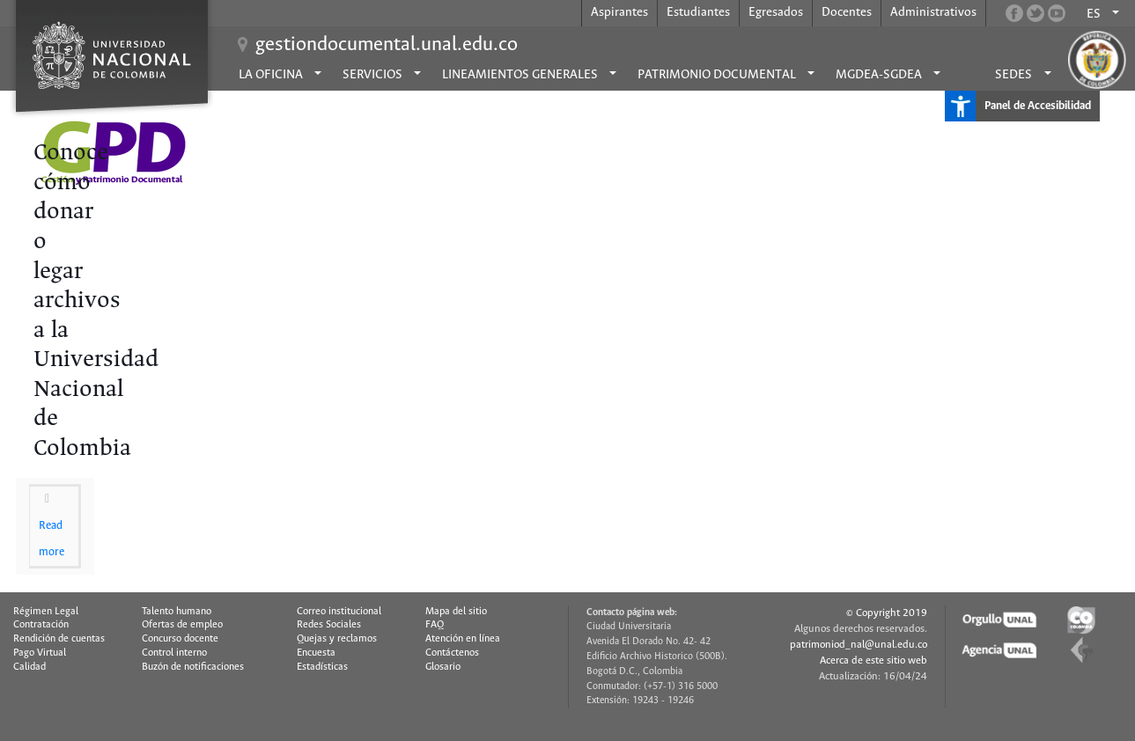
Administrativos (933, 12)
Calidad (29, 667)
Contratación (41, 625)
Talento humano (176, 611)
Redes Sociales (329, 625)
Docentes (847, 12)
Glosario (443, 667)
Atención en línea (462, 639)
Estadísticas (322, 667)
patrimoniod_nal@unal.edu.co (858, 644)
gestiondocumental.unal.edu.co (386, 44)
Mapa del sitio (456, 611)
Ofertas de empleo (182, 625)
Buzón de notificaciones (193, 667)
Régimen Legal (45, 611)
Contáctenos (452, 653)
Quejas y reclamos (337, 639)
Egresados (775, 12)
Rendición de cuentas (59, 639)
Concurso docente (180, 639)
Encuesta (316, 653)
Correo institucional (339, 611)
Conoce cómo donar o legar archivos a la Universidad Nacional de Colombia (95, 301)
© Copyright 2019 (886, 613)
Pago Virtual (39, 653)
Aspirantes (619, 12)
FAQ (434, 625)
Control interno (174, 653)
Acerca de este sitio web (873, 660)
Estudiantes (698, 12)
